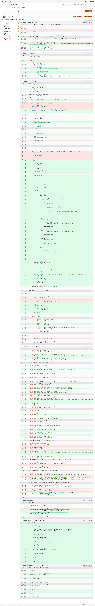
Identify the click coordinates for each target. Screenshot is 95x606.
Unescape (85, 22)
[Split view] (88, 20)
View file (90, 22)
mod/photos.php (31, 81)
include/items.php (31, 22)
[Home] (2, 1)
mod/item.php (30, 53)
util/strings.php (31, 346)
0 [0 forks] (85, 4)
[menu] (91, 20)
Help (11, 1)
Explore (6, 1)
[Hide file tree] (2, 19)
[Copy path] (36, 22)
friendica (13, 4)
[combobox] (85, 20)
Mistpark (17, 4)
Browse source (88, 11)
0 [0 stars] (78, 4)
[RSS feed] (63, 5)
